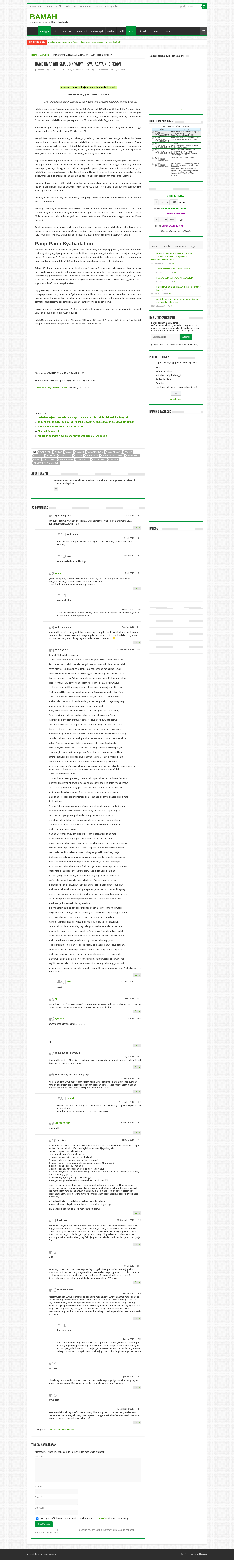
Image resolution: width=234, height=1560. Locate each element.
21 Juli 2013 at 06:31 (132, 1057)
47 (170, 294)
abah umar (45, 452)
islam (37, 459)
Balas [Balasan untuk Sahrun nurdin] (137, 1133)
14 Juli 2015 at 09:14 (132, 1266)
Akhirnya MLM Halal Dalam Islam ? (173, 268)
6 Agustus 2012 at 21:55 (130, 627)
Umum (155, 31)
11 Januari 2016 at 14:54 (131, 1293)
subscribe (102, 1518)
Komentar (39, 1456)
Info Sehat (143, 31)
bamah (41, 70)
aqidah (80, 452)
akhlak (58, 452)
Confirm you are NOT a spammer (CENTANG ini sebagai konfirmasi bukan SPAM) (84, 1531)
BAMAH (43, 17)
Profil (58, 6)
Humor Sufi (81, 31)
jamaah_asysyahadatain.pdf (51, 387)
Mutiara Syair (97, 31)
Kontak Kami (86, 6)
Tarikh (122, 31)
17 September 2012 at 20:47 (129, 649)
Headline (79, 70)
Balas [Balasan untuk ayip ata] (137, 1045)
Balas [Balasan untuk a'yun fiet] (137, 1422)
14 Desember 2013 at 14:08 (129, 1078)
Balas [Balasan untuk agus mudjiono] (137, 528)
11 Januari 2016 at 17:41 (131, 1377)
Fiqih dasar (161, 367)
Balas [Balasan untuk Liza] (137, 1282)
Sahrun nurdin (62, 1123)
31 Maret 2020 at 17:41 (131, 609)
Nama (38, 1486)
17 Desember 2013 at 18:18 (129, 1102)
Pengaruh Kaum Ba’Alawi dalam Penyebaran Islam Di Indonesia (72, 436)
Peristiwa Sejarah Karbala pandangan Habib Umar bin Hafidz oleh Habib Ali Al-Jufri (82, 417)
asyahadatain (114, 452)
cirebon (51, 456)
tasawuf (114, 459)
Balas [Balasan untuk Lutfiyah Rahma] (137, 1318)
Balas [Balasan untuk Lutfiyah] (137, 1387)
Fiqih (55, 31)
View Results (176, 399)
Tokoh (131, 31)
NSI (205, 1554)
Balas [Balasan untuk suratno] (137, 1213)
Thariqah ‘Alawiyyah (48, 431)
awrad (128, 452)
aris (69, 981)
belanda (38, 456)
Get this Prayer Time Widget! (176, 109)
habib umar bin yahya (113, 456)
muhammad (49, 459)
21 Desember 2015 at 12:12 (129, 556)
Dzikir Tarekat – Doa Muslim (60, 1429)
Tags (192, 246)
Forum (99, 6)
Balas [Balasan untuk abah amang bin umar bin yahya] (137, 1092)
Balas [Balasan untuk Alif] (137, 1011)
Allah (69, 452)
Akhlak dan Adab (164, 379)
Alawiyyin (44, 31)
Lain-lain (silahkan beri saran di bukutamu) (176, 387)
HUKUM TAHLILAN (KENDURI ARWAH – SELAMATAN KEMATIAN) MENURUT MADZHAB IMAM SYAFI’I (172, 256)
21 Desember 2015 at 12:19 (129, 981)
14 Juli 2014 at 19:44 (132, 538)
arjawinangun (95, 452)
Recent (155, 246)
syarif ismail (99, 459)
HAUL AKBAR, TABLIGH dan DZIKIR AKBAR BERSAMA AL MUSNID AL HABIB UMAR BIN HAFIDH (86, 422)
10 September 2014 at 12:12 (129, 1220)
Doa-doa (160, 383)
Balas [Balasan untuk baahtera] (137, 1244)
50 (175, 282)
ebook (79, 456)
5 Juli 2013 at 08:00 (133, 1018)
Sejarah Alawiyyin (164, 371)
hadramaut (133, 456)
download (65, 456)
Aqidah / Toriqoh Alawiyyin (169, 375)
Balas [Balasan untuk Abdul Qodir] (137, 975)
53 (175, 273)
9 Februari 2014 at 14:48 (131, 1123)
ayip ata (59, 1018)
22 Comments (101, 70)
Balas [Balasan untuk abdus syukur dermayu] (137, 1067)
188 (172, 263)
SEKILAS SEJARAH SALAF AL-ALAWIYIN (174, 277)
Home (49, 6)
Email (38, 1497)
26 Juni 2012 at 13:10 (132, 515)
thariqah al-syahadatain (46, 463)
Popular (167, 246)
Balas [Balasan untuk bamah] (137, 588)
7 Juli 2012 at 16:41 (133, 573)
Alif (56, 999)
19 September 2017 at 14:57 (129, 1409)
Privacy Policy (111, 6)
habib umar (92, 456)
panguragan (66, 459)
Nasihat (111, 31)
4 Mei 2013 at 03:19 (133, 999)
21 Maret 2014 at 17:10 (131, 1140)
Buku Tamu (71, 6)
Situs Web (39, 1508)
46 (171, 306)
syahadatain (83, 459)
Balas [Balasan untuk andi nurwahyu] (137, 642)
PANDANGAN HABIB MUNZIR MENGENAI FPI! (61, 426)
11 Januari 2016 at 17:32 (131, 1339)
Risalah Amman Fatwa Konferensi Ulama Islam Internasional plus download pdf (84, 42)
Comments (180, 246)
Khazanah (67, 31)
